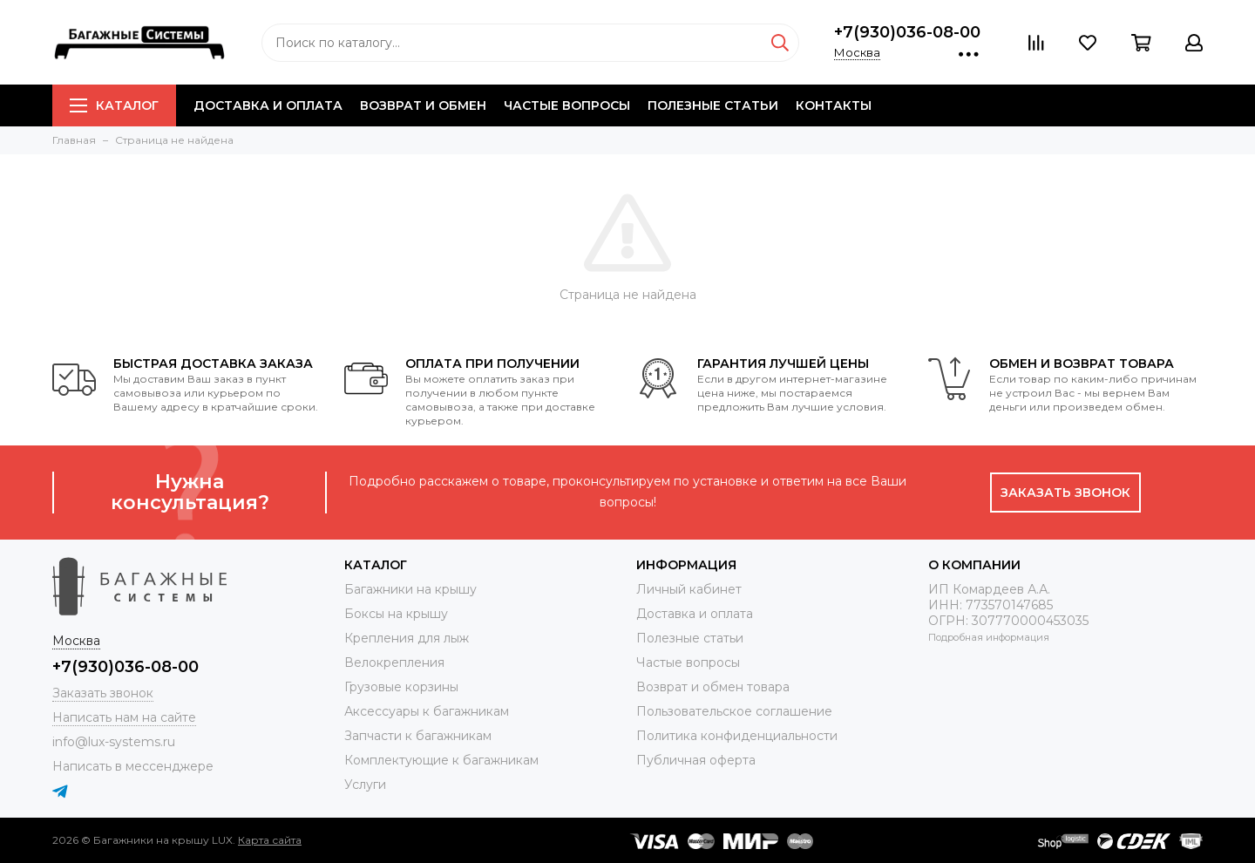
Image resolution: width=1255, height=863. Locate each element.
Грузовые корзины (401, 687)
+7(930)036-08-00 (907, 32)
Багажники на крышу (410, 589)
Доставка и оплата (268, 105)
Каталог (114, 105)
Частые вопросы (567, 105)
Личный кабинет (689, 589)
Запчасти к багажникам (418, 736)
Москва (857, 52)
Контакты (834, 105)
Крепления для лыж (406, 638)
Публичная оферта (696, 760)
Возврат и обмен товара (713, 687)
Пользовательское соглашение (734, 711)
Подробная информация (988, 637)
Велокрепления (394, 662)
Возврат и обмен (423, 105)
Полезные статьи (713, 105)
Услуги (365, 784)
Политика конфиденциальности (737, 736)
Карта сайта (270, 839)
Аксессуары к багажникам (426, 711)
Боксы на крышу (396, 614)
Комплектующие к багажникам (441, 760)
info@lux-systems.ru (113, 742)
